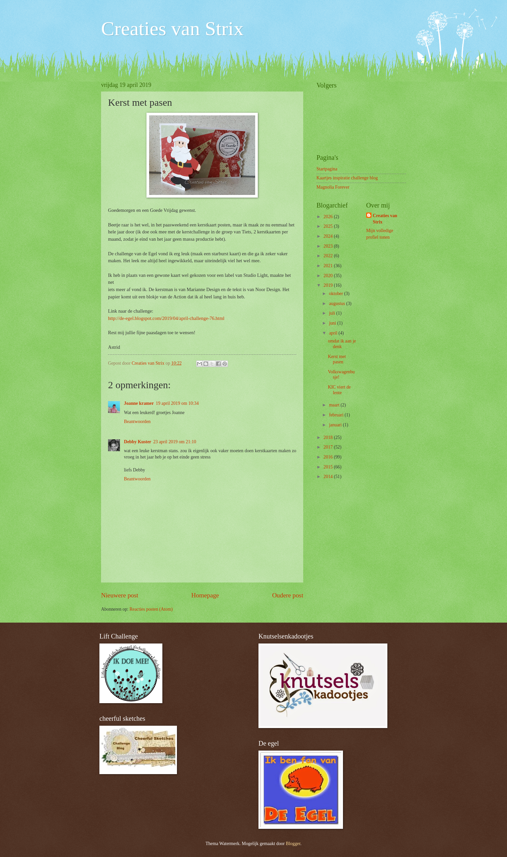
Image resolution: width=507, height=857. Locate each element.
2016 (328, 457)
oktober (336, 293)
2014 (328, 476)
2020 (328, 275)
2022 (328, 255)
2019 (328, 285)
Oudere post (287, 595)
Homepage (205, 595)
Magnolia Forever (332, 187)
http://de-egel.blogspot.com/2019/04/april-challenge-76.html (166, 318)
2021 (328, 265)
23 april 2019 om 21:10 (174, 441)
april (334, 333)
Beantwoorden (137, 421)
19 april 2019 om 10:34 (177, 403)
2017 (328, 447)
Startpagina (326, 168)
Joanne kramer (139, 403)
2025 (328, 226)
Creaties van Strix (172, 28)
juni (333, 323)
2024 (328, 236)
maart (335, 404)
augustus (337, 303)
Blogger (293, 843)
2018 (328, 437)
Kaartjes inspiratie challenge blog (347, 177)
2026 (328, 216)
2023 (328, 246)
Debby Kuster (137, 441)
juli (332, 313)
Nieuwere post (119, 595)
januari (336, 424)
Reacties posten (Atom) (151, 609)
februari (337, 414)
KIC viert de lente (339, 390)
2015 (328, 466)
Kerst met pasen (337, 359)
